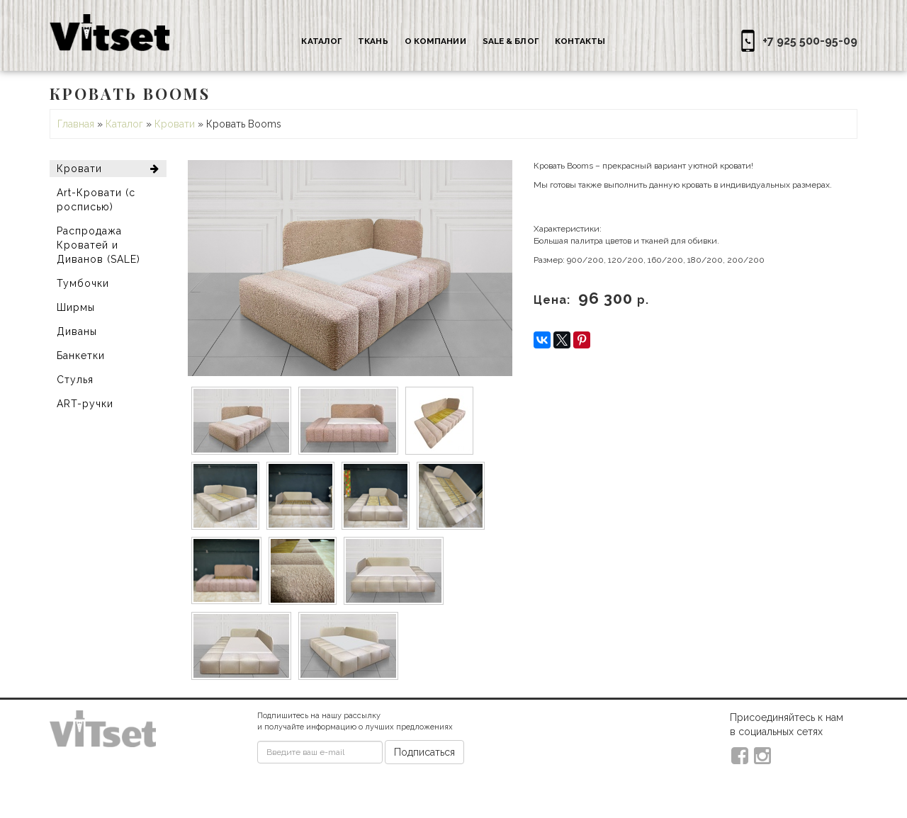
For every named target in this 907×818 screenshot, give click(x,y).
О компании (435, 41)
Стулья (75, 379)
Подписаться (424, 752)
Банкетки (81, 355)
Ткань (373, 41)
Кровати (174, 124)
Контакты (580, 41)
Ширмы (76, 307)
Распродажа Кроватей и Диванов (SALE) (98, 245)
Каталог (321, 41)
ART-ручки (85, 403)
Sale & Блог (511, 41)
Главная (75, 124)
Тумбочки (83, 283)
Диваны (77, 331)
